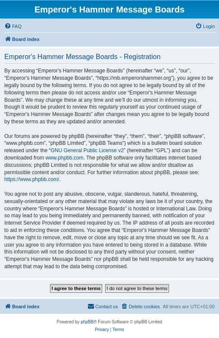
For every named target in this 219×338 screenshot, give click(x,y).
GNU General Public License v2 (86, 150)
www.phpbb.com (64, 158)
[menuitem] (13, 26)
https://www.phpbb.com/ (31, 179)
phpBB (87, 321)
